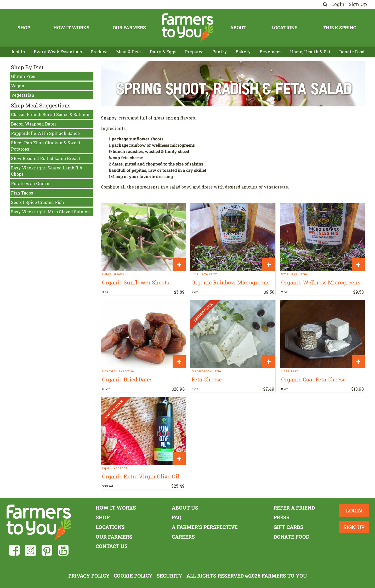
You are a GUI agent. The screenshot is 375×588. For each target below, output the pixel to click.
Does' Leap (290, 371)
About (238, 28)
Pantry (219, 51)
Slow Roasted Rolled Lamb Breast (45, 158)
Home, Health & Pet (310, 51)
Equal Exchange (114, 468)
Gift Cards (288, 527)
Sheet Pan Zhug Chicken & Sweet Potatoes (46, 146)
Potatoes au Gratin (30, 183)
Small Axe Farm (204, 274)
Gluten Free (23, 76)
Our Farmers (129, 28)
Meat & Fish (128, 51)
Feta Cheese (206, 379)
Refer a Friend (294, 507)
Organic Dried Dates (127, 379)
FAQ (176, 517)
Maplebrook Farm (206, 371)
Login (338, 4)
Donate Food (352, 51)
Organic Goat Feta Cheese (313, 379)
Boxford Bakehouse (118, 371)
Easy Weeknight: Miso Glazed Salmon (50, 211)
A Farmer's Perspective (205, 527)
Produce (98, 51)
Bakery (243, 51)
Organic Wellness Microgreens (320, 282)
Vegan (17, 85)
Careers (183, 536)
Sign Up (358, 4)
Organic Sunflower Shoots (135, 282)
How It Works (71, 28)
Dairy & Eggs (163, 51)
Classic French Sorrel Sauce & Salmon (50, 114)
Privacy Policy (89, 575)
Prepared (194, 51)
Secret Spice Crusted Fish (37, 202)
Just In (17, 51)
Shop (24, 28)
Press (281, 517)
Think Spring (339, 28)
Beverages (270, 51)
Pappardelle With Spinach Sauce (45, 133)
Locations (284, 28)
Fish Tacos (22, 193)
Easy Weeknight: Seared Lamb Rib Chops (46, 171)
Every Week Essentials (58, 51)
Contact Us (112, 546)
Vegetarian (22, 95)
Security (169, 575)
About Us (185, 507)
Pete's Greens (113, 274)
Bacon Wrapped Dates (33, 124)
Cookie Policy (133, 575)
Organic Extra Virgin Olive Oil (140, 476)
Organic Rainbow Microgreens (230, 282)
